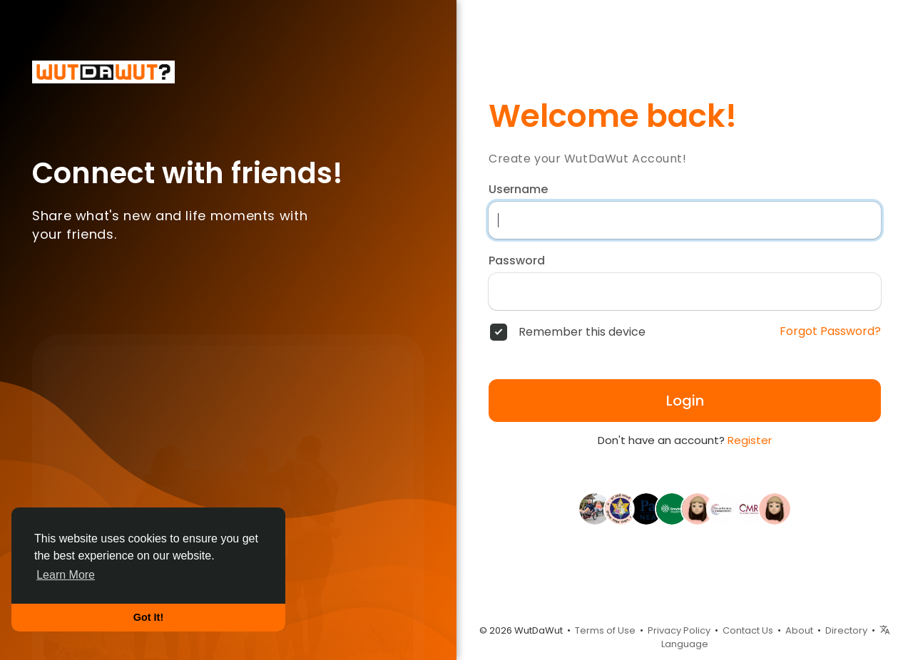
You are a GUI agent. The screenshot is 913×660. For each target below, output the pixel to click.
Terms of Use (605, 630)
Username (518, 189)
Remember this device (582, 332)
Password (517, 261)
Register (750, 440)
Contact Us (748, 630)
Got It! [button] (148, 617)
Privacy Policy (679, 630)
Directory (846, 630)
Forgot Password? (830, 331)
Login (685, 401)
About (799, 630)
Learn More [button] (65, 575)
